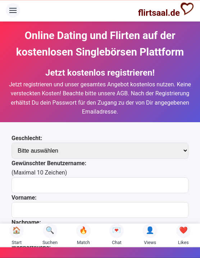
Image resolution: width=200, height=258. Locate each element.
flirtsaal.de (166, 9)
